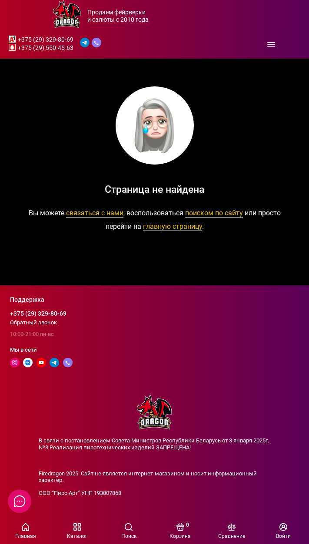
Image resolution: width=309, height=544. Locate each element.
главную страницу (172, 226)
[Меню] (271, 44)
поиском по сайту (214, 213)
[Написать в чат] (19, 501)
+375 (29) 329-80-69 (45, 39)
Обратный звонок (33, 322)
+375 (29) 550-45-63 (45, 47)
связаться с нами (94, 213)
